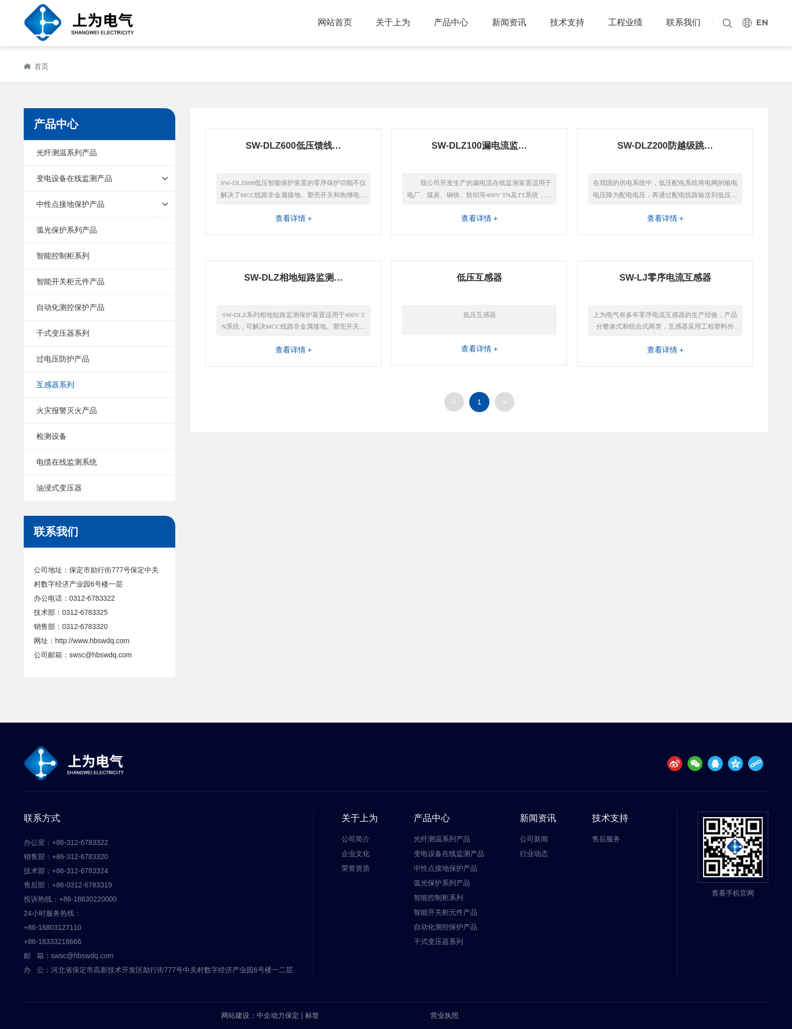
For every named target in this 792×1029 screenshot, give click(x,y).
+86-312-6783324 (80, 871)
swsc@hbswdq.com (100, 655)
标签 (312, 1015)
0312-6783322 (92, 598)
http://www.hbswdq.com (92, 641)
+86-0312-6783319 (82, 885)
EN (762, 22)
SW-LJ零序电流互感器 (665, 278)
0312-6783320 (85, 626)
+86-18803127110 (52, 927)
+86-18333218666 (52, 941)
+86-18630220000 (88, 899)
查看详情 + (293, 218)
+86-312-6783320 (80, 857)
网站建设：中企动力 (253, 1015)
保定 (292, 1015)
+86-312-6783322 (80, 842)
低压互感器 (479, 278)
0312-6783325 (85, 612)
